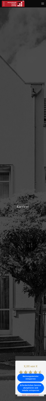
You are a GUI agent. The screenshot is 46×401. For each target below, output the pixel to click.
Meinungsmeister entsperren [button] (31, 377)
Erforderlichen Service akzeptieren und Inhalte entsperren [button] (30, 387)
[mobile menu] (43, 4)
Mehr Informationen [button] (30, 395)
